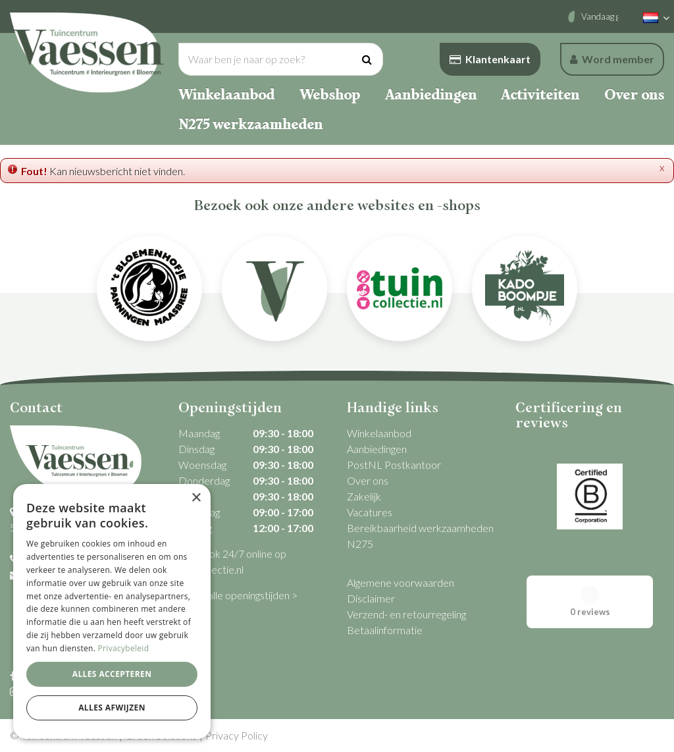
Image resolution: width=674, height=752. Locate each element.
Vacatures (369, 512)
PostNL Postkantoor (394, 464)
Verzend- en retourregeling (406, 614)
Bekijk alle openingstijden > (238, 595)
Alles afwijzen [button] (111, 707)
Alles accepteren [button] (112, 674)
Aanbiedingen (377, 449)
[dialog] (112, 611)
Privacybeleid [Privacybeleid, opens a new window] (123, 648)
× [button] (196, 498)
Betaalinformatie (385, 630)
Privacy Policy (236, 735)
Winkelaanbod (379, 433)
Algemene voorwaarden (400, 582)
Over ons (367, 480)
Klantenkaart (490, 59)
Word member (612, 59)
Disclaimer (371, 598)
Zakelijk (364, 496)
